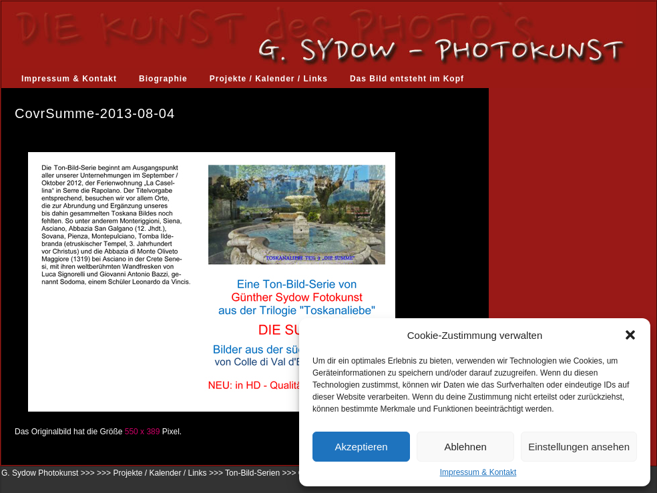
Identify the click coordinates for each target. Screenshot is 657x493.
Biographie (163, 78)
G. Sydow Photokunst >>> (48, 473)
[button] (630, 335)
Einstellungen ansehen (579, 446)
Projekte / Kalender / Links (269, 78)
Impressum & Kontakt (478, 472)
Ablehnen (465, 446)
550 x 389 (142, 431)
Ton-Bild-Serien (252, 473)
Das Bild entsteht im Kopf (407, 78)
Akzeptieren (361, 446)
